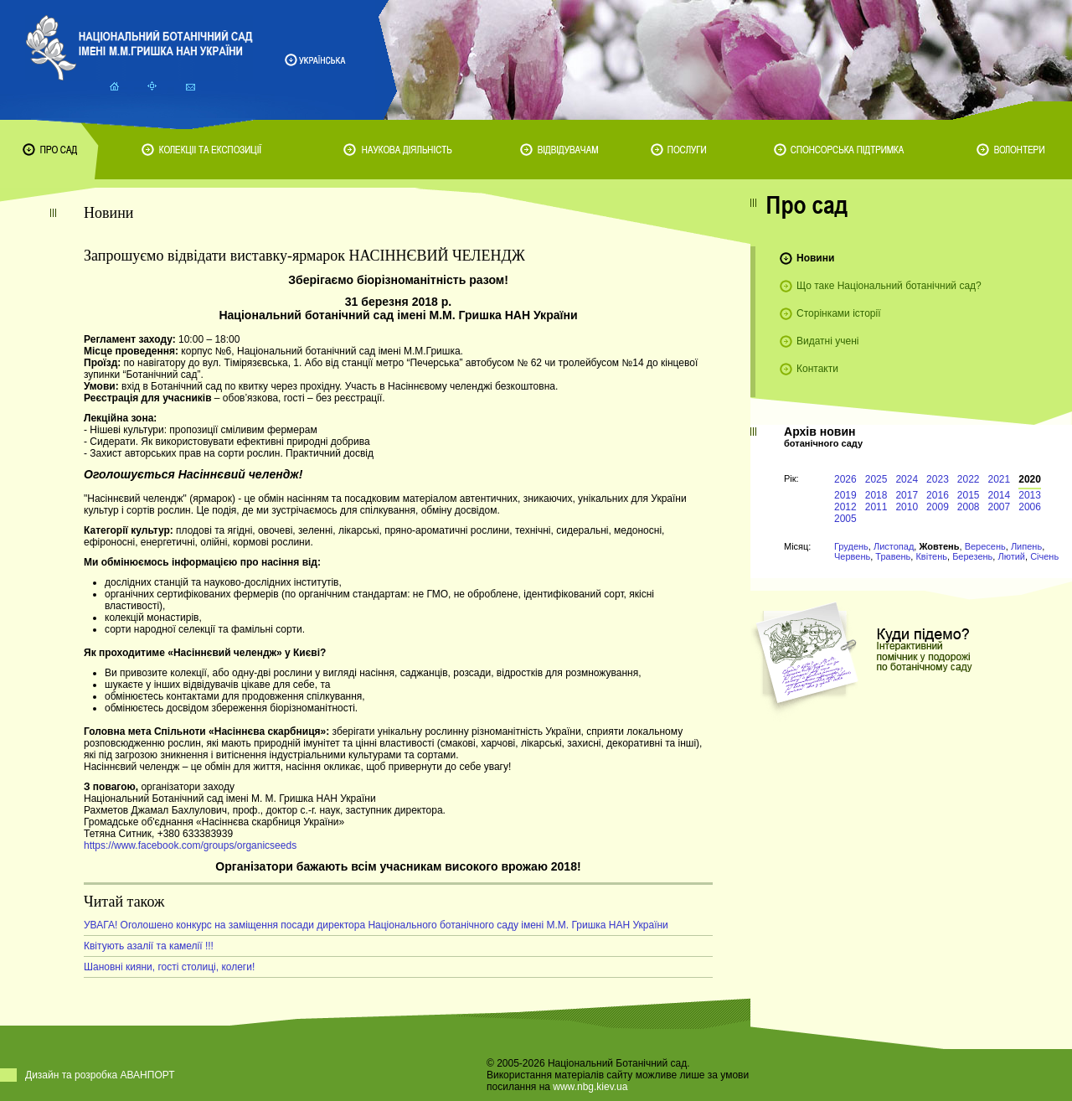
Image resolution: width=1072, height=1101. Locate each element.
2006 (1029, 507)
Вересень (985, 546)
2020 (1029, 479)
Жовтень (939, 546)
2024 (906, 479)
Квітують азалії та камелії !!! (149, 946)
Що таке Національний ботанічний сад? (889, 286)
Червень (852, 556)
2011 (876, 507)
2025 (876, 479)
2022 (968, 479)
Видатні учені (827, 341)
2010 (906, 507)
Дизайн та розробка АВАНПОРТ (100, 1075)
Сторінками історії (838, 313)
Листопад (894, 546)
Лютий (1011, 556)
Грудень (851, 546)
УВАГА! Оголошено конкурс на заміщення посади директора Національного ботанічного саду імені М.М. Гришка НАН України (376, 925)
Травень (892, 556)
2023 (937, 479)
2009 (937, 507)
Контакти (817, 369)
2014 (999, 495)
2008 (968, 507)
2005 (845, 519)
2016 (937, 495)
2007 (999, 507)
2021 (999, 479)
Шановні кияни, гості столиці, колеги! (169, 967)
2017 (906, 495)
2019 (845, 495)
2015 (968, 495)
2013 (1029, 495)
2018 (876, 495)
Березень (972, 556)
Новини (815, 258)
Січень (1044, 556)
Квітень (931, 556)
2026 (845, 479)
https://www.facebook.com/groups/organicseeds (190, 845)
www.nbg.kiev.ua (590, 1087)
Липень (1026, 546)
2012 (845, 507)
